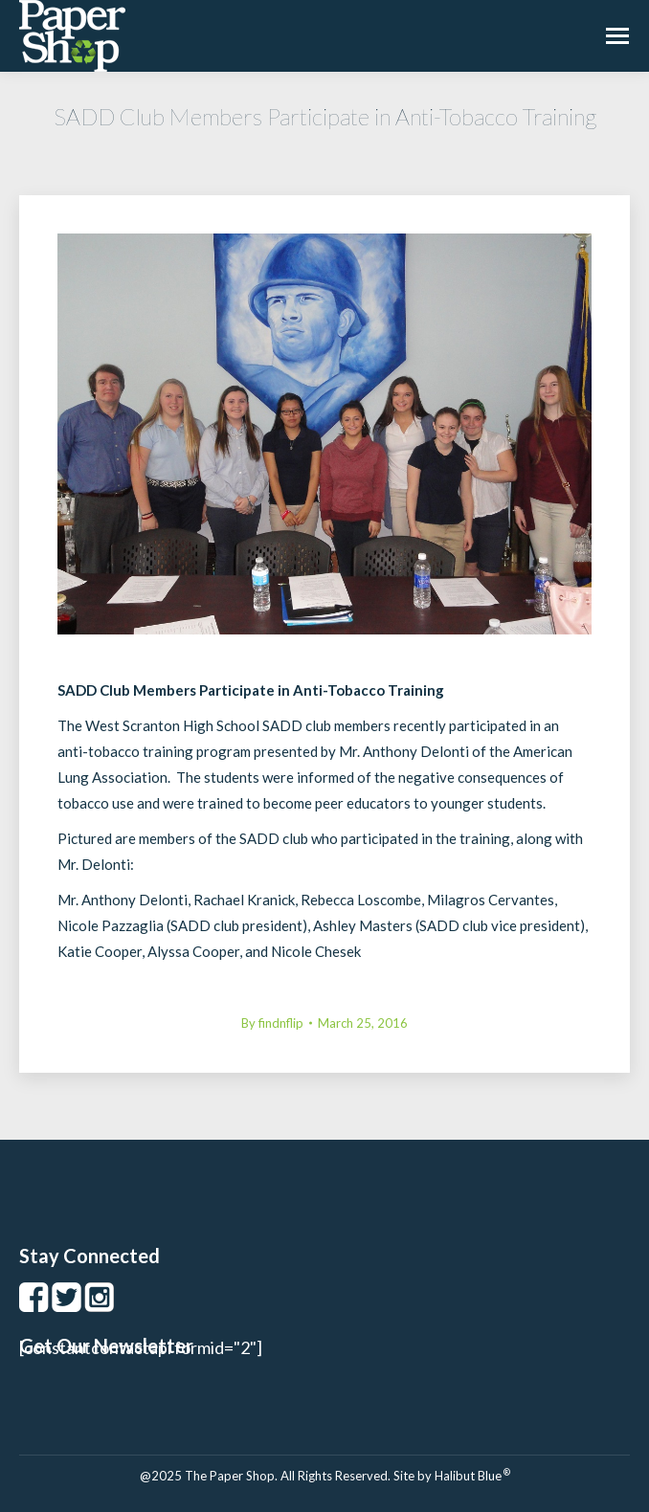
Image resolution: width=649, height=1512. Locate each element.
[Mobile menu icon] (617, 36)
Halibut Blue (472, 1475)
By (272, 1023)
